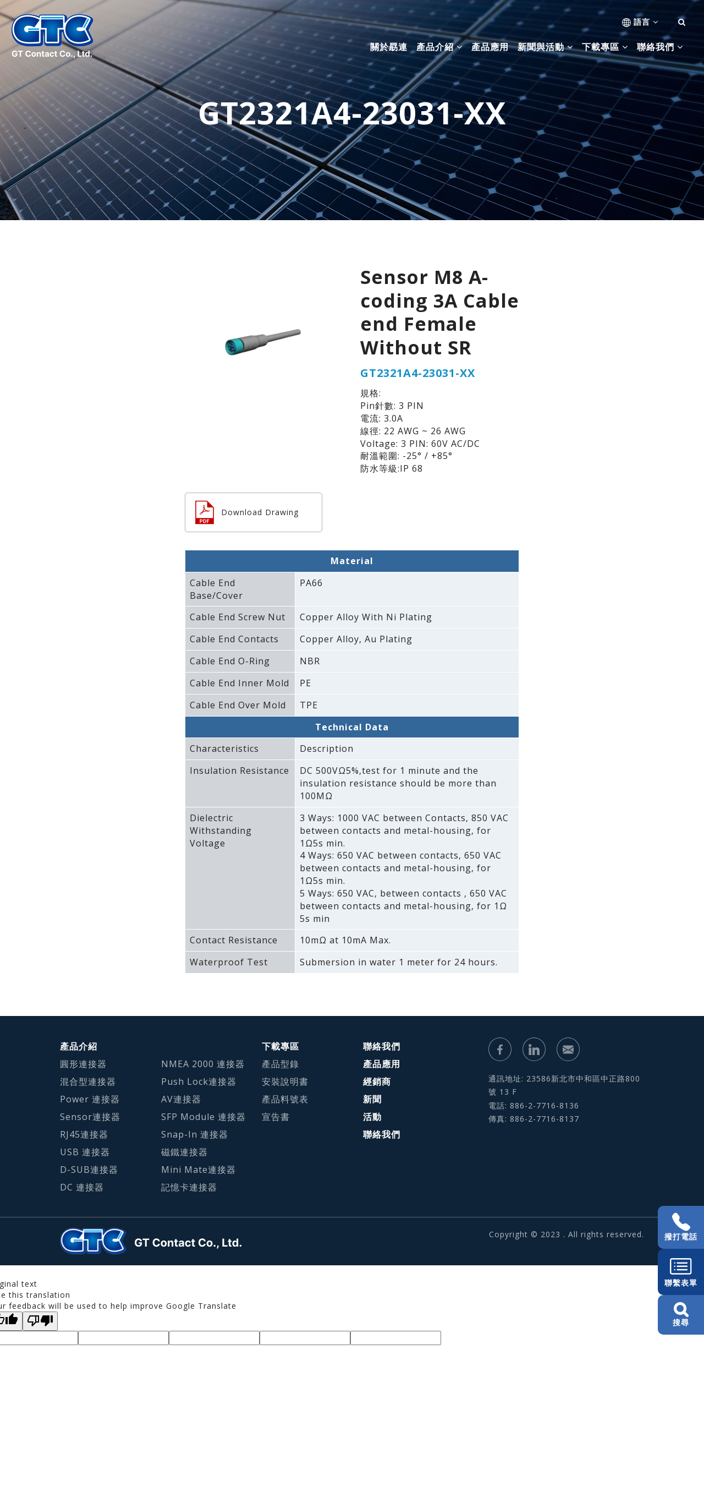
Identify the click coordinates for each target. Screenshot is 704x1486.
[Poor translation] (40, 1321)
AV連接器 (181, 1099)
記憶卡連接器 (189, 1187)
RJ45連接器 (84, 1134)
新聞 (372, 1099)
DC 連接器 (82, 1187)
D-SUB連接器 (89, 1169)
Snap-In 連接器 (194, 1134)
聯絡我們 (381, 1046)
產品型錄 (280, 1064)
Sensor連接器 (90, 1117)
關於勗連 (389, 47)
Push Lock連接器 (199, 1081)
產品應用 (490, 47)
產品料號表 (285, 1099)
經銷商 (377, 1081)
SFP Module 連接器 (203, 1117)
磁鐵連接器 (184, 1152)
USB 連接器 (85, 1152)
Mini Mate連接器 (198, 1169)
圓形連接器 (83, 1064)
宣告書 (276, 1117)
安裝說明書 (285, 1081)
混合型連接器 (88, 1081)
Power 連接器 (90, 1099)
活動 (372, 1117)
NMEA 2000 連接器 (203, 1064)
